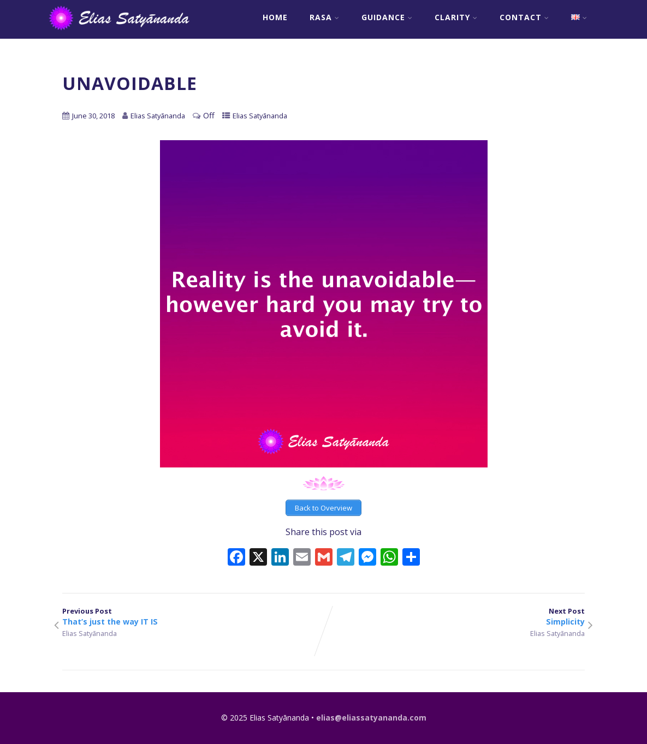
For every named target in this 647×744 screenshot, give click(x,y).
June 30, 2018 (93, 116)
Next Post (454, 616)
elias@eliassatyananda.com (371, 717)
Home (275, 17)
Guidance (387, 17)
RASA (325, 17)
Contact (524, 17)
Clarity (456, 17)
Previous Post (192, 616)
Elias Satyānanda (260, 116)
